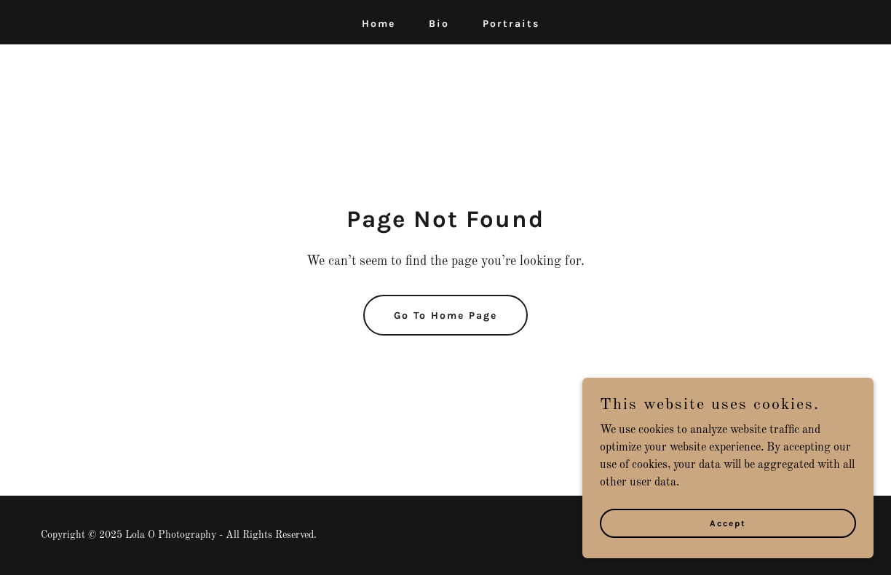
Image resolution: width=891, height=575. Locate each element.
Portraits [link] (511, 23)
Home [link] (378, 23)
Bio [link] (439, 23)
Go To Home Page (445, 315)
